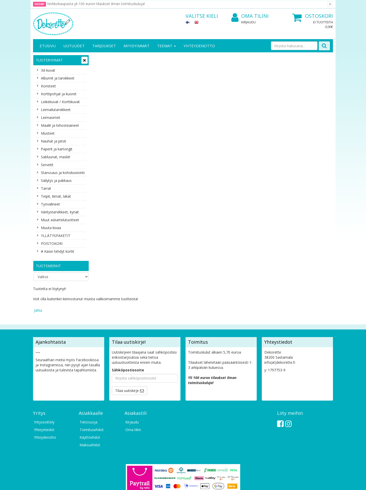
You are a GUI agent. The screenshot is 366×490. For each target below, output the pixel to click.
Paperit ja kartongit (56, 149)
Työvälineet (50, 204)
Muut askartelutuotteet (60, 219)
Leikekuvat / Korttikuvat (60, 101)
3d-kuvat (48, 70)
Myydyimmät (136, 45)
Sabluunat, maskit (55, 156)
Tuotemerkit (48, 265)
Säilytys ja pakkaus (56, 180)
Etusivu (48, 45)
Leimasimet (50, 117)
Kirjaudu (248, 22)
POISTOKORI (52, 243)
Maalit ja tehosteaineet (60, 125)
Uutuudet (74, 45)
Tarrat (46, 188)
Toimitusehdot (92, 396)
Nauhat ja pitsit (53, 141)
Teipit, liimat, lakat (56, 196)
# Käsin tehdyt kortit (57, 251)
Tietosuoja (88, 389)
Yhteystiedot (44, 396)
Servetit (47, 164)
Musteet (48, 133)
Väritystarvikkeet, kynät (60, 212)
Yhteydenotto (199, 45)
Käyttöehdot (90, 404)
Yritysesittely (44, 389)
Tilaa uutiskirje (127, 357)
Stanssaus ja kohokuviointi (63, 172)
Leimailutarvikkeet (56, 109)
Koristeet (48, 86)
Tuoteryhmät (49, 60)
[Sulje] (330, 4)
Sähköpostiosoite (128, 337)
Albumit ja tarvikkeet (57, 78)
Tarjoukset (104, 45)
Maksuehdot (90, 411)
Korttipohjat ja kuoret (59, 93)
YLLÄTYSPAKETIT (55, 235)
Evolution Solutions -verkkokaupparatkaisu (301, 482)
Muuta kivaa (51, 227)
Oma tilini (250, 16)
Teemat (166, 45)
